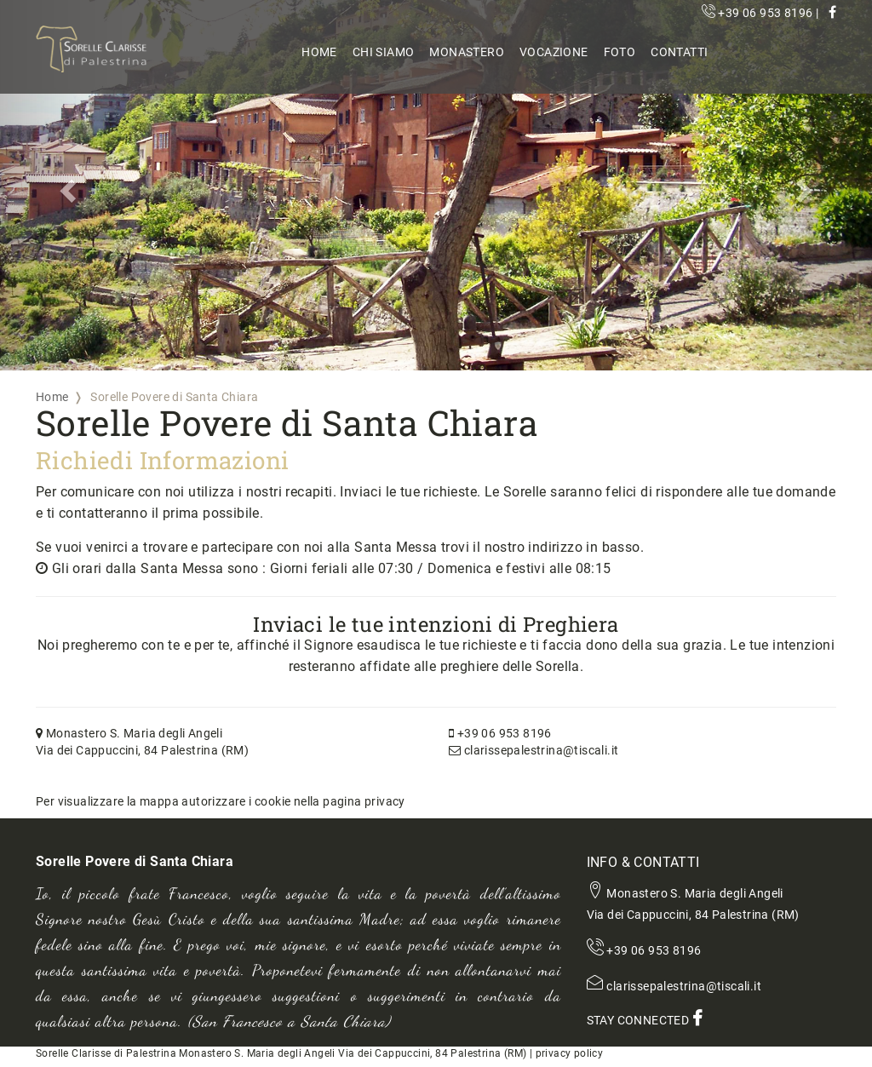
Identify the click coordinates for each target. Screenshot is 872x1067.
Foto (620, 52)
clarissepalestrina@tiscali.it (533, 750)
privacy (384, 801)
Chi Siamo (384, 52)
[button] (65, 185)
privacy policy (570, 1053)
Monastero (466, 52)
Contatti (679, 52)
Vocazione (553, 52)
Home (319, 52)
